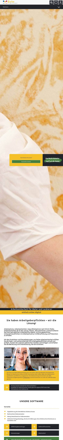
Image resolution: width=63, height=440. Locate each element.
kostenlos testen (26, 161)
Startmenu (5, 7)
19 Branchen (26, 377)
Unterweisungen (12, 433)
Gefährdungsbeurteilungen (15, 426)
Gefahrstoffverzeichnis (41, 426)
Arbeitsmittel (39, 433)
